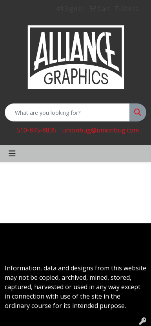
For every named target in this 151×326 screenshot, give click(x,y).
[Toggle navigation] (12, 153)
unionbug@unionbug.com (100, 130)
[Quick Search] (67, 112)
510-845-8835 (36, 130)
